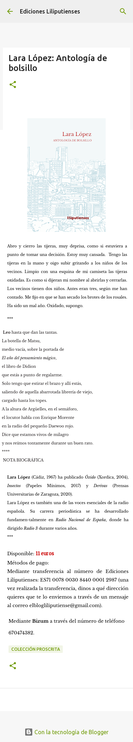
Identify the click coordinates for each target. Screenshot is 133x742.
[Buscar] (123, 11)
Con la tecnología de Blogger (66, 732)
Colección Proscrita (35, 649)
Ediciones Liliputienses (50, 11)
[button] (13, 85)
